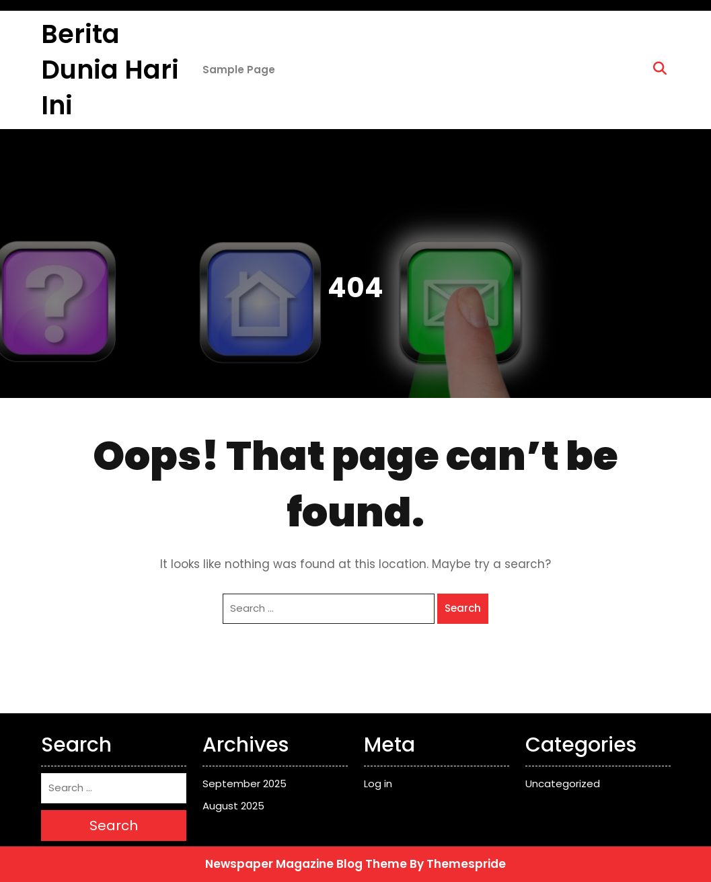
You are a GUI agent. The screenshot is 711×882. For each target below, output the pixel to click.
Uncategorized (562, 783)
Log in (378, 783)
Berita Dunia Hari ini (110, 69)
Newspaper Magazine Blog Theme (306, 864)
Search (463, 608)
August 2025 (233, 806)
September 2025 (244, 783)
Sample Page (238, 70)
